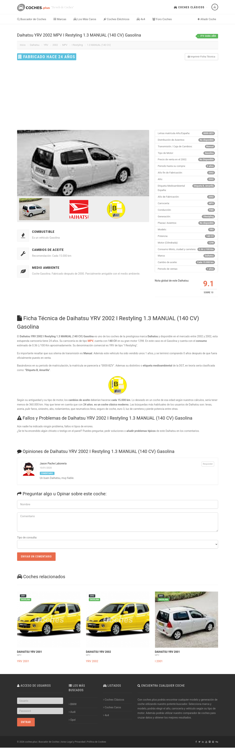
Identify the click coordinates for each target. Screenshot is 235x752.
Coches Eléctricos (116, 19)
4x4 (141, 19)
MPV (64, 45)
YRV (46, 45)
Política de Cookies (96, 742)
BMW (73, 704)
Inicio (23, 45)
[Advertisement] (117, 95)
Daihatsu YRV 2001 (29, 651)
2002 (55, 45)
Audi (72, 711)
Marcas (59, 19)
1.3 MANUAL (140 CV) (99, 45)
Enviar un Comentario (36, 556)
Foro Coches (162, 19)
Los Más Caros (84, 19)
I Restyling (77, 45)
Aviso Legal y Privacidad (73, 742)
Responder (208, 464)
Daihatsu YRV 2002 (98, 651)
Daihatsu (34, 45)
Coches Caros (112, 707)
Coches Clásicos (189, 7)
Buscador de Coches (31, 19)
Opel (72, 719)
